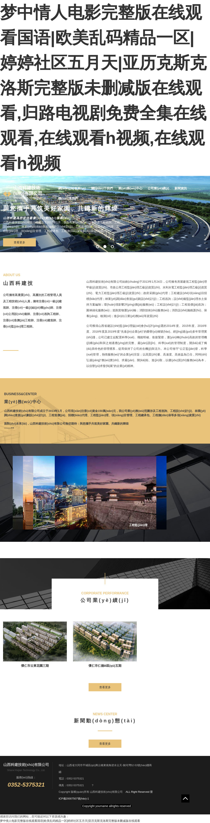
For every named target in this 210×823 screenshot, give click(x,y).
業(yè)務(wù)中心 (130, 188)
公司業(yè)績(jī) (158, 188)
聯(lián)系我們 (68, 198)
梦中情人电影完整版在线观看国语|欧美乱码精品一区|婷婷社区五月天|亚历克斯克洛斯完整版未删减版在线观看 (70, 820)
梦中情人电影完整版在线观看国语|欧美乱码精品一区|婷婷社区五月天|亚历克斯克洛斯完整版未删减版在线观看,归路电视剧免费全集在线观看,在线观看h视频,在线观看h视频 (103, 87)
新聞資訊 (181, 188)
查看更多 (19, 242)
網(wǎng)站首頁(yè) (72, 188)
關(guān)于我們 (102, 188)
